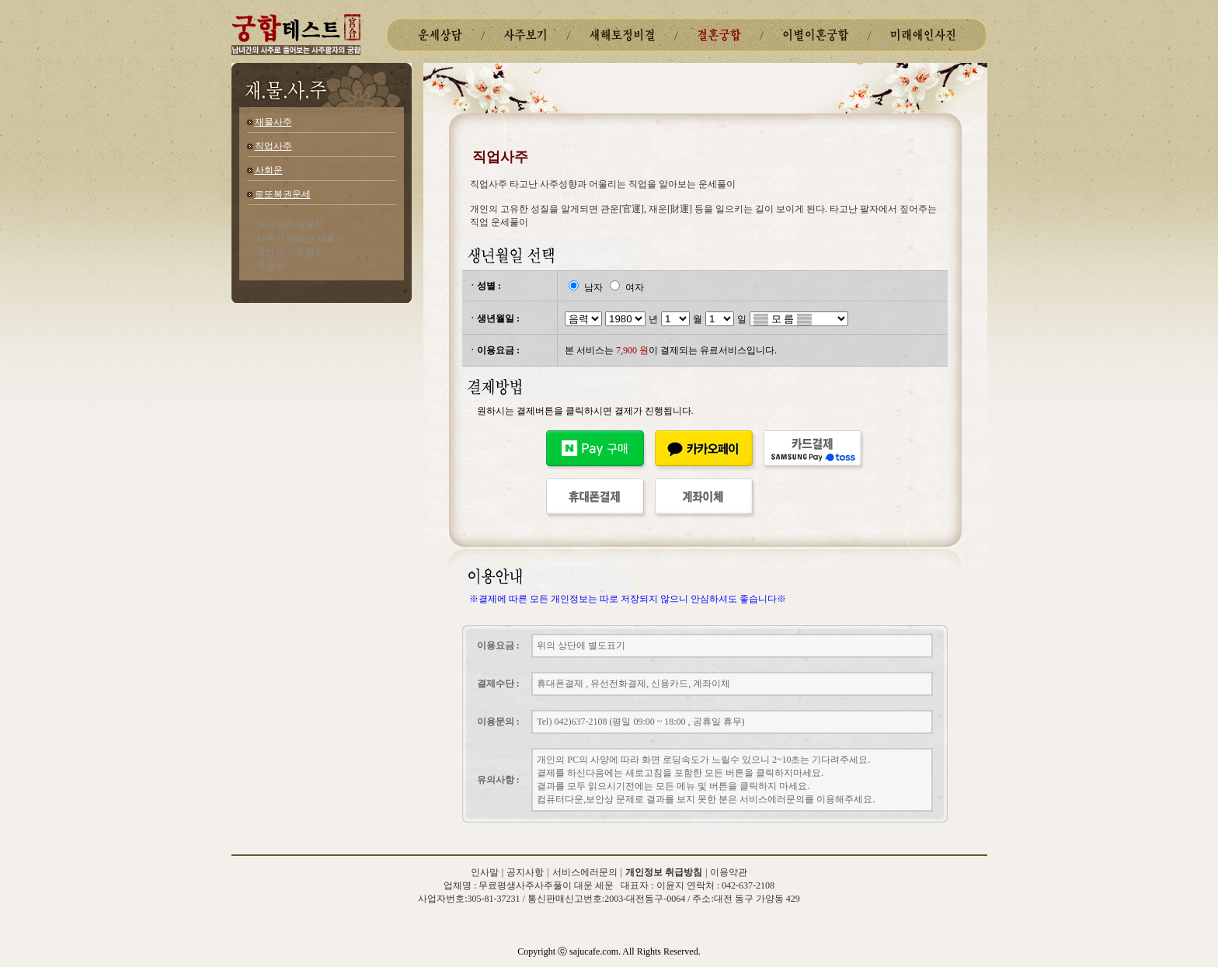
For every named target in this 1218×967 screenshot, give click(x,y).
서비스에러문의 (585, 872)
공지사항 (525, 872)
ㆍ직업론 (265, 266)
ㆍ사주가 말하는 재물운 (296, 238)
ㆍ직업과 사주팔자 (285, 252)
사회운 (269, 170)
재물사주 (273, 122)
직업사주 (273, 146)
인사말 (485, 872)
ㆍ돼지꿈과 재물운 (285, 224)
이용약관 (728, 872)
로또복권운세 (283, 194)
